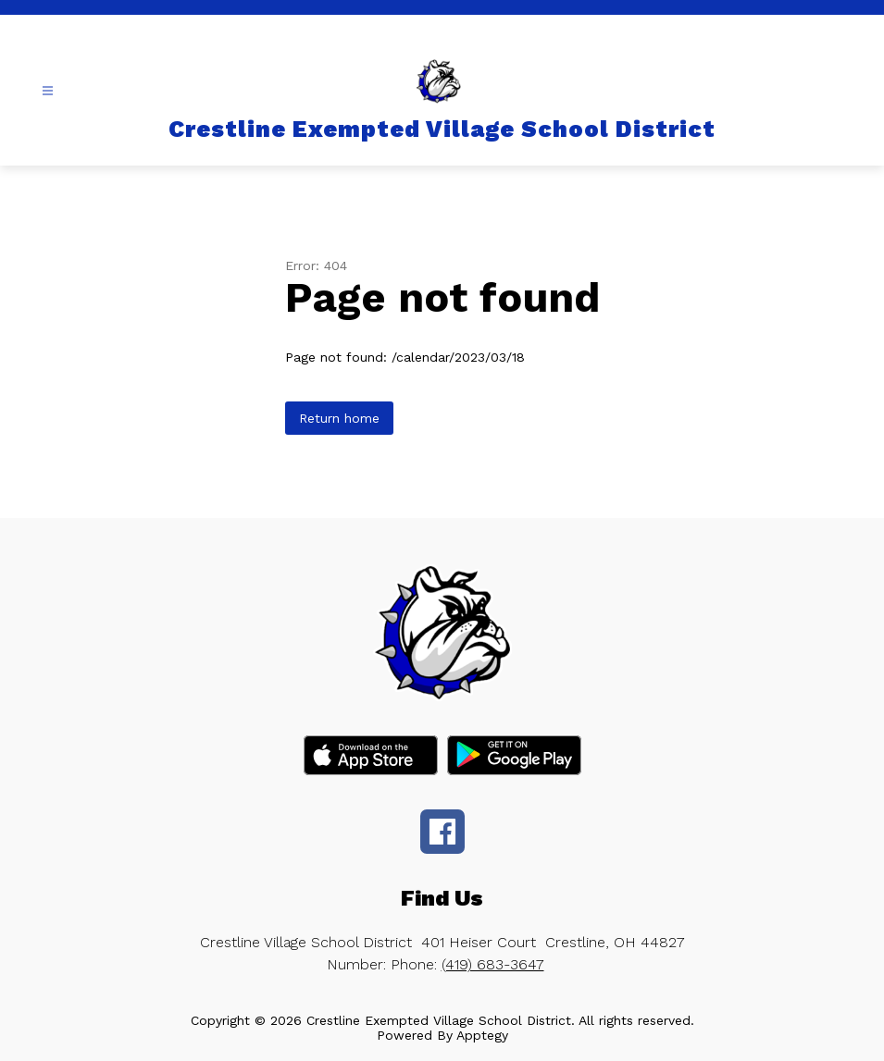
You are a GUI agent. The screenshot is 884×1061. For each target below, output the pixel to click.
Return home (339, 418)
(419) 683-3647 (493, 964)
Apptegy (482, 1035)
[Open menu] (47, 91)
